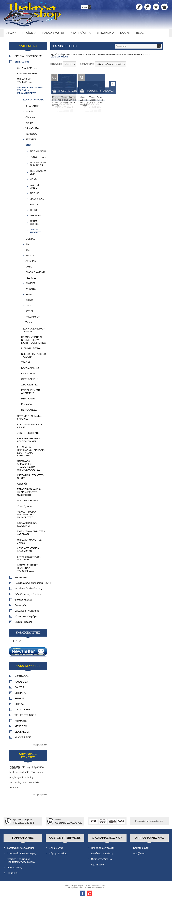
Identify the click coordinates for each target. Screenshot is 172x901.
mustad (20, 774)
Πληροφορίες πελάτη (103, 849)
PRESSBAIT (36, 217)
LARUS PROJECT (35, 233)
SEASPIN (30, 141)
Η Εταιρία (12, 874)
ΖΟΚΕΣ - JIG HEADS (28, 434)
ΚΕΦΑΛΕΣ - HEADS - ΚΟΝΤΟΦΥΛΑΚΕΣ (28, 442)
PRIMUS (19, 700)
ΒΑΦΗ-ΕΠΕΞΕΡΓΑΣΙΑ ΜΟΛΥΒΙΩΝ (28, 560)
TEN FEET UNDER (25, 716)
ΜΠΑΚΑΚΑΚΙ (28, 400)
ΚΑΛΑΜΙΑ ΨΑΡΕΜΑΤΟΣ (30, 75)
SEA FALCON (22, 733)
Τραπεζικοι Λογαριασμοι (20, 849)
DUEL (28, 268)
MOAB (33, 181)
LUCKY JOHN (22, 711)
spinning (29, 779)
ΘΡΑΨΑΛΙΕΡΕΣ (29, 381)
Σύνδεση (147, 7)
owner (40, 774)
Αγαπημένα (97, 866)
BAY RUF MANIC (35, 188)
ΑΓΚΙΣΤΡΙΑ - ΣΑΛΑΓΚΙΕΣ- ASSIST (30, 428)
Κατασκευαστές (28, 634)
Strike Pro (30, 263)
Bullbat (29, 302)
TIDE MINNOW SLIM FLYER (38, 166)
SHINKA (19, 705)
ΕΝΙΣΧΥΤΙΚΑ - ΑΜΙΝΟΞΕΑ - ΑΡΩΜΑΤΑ (31, 534)
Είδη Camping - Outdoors (28, 595)
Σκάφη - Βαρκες (23, 623)
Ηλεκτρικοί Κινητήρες (26, 618)
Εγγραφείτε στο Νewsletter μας (149, 823)
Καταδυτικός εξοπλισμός (28, 590)
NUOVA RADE (22, 739)
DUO (146, 56)
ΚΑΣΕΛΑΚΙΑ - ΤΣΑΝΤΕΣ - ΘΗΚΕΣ (30, 478)
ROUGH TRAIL (38, 158)
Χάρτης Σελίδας (58, 855)
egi (28, 769)
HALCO (29, 257)
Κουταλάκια (27, 406)
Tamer (28, 324)
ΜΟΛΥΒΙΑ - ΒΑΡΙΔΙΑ (28, 502)
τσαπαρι (13, 789)
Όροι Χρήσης (14, 869)
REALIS (34, 206)
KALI (27, 251)
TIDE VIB (34, 195)
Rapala (29, 113)
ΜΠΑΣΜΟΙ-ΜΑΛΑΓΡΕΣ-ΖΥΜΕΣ (29, 543)
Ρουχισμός (20, 607)
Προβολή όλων (40, 746)
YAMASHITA (32, 130)
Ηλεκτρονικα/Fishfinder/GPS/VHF (30, 584)
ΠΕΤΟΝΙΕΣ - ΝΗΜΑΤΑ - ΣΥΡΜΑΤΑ (29, 419)
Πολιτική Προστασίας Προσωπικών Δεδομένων (21, 862)
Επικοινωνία (56, 849)
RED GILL (30, 279)
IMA (27, 246)
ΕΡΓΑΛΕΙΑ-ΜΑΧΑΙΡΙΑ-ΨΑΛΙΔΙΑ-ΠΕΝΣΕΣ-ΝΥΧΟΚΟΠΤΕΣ (29, 494)
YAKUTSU (30, 290)
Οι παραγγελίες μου (102, 860)
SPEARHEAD (37, 200)
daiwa (14, 769)
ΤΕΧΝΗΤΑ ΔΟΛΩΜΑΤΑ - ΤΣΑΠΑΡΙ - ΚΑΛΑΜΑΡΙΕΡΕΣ (96, 56)
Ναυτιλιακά (20, 579)
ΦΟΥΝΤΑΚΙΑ (28, 375)
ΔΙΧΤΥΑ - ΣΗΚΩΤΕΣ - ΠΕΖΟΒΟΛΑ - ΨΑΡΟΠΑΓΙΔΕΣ (28, 570)
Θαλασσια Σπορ (23, 601)
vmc (25, 784)
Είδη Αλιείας (64, 56)
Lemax (29, 307)
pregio (12, 779)
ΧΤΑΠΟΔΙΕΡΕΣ (29, 386)
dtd (23, 769)
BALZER (19, 689)
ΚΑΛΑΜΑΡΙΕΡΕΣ (30, 369)
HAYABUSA (21, 683)
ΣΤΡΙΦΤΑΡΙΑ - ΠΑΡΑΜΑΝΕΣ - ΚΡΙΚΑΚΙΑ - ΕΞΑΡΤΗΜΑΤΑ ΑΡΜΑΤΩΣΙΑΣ (31, 453)
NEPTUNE (20, 722)
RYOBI (29, 313)
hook (11, 774)
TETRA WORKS (34, 224)
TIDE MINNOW (38, 153)
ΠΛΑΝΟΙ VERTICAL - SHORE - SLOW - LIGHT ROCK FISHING (33, 342)
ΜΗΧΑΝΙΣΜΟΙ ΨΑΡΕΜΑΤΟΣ (24, 82)
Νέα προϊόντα (141, 849)
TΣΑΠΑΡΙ (26, 364)
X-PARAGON (32, 108)
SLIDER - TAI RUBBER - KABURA (33, 357)
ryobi (20, 779)
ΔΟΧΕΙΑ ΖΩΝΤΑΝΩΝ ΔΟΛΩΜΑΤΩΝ (28, 551)
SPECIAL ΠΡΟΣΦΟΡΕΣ (28, 57)
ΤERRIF (34, 212)
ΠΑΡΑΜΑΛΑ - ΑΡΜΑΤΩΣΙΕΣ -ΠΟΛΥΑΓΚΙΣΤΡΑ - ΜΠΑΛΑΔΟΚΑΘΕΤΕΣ (28, 467)
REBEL (29, 296)
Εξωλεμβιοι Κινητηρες (26, 612)
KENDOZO (31, 135)
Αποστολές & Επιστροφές (21, 855)
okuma (30, 774)
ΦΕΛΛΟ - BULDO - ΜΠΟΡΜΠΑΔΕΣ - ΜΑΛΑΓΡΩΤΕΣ (27, 516)
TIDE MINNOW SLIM (38, 174)
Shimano (30, 119)
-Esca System (24, 508)
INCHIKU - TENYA (31, 350)
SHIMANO (20, 694)
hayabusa (38, 769)
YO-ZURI (30, 124)
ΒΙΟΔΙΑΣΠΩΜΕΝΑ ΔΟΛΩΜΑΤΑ (26, 526)
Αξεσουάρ (22, 485)
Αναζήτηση (139, 855)
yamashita (34, 784)
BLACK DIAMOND (35, 274)
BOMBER (30, 285)
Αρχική (53, 56)
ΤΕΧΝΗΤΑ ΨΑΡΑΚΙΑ (132, 56)
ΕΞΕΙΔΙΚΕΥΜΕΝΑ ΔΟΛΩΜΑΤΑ (30, 393)
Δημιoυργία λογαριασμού (139, 7)
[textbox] (136, 48)
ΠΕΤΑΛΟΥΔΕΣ (29, 411)
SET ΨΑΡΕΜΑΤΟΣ (27, 69)
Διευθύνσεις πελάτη (102, 855)
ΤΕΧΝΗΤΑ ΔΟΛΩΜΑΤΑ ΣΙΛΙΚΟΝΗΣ (33, 332)
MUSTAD (30, 240)
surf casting (15, 784)
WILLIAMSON (32, 318)
